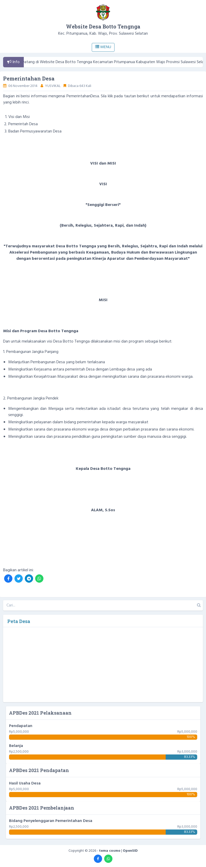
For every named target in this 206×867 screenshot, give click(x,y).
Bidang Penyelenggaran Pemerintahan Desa (50, 821)
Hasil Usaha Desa (25, 783)
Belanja (16, 746)
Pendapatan (20, 726)
